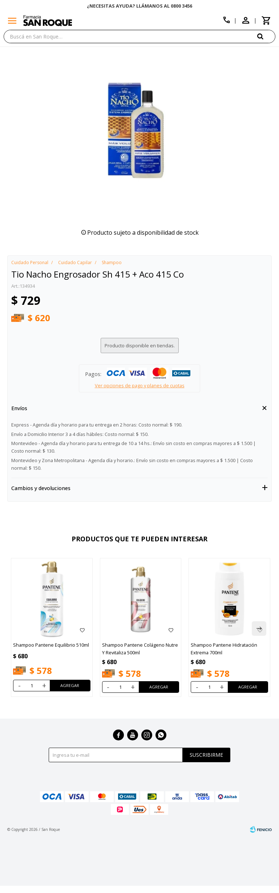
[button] (259, 628)
